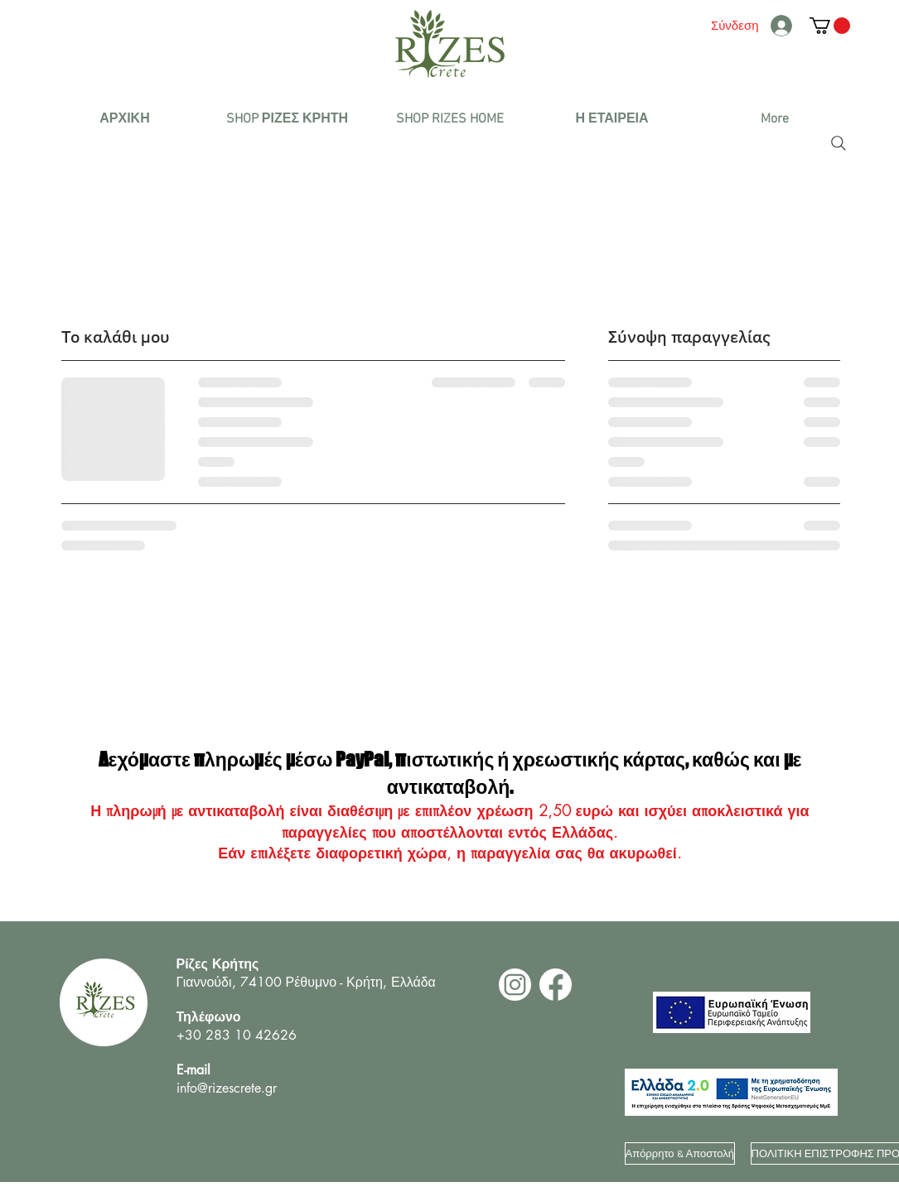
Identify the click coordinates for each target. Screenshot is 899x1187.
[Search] (838, 143)
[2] (515, 984)
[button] (287, 119)
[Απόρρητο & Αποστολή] (680, 1153)
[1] (555, 984)
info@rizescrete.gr (226, 1088)
